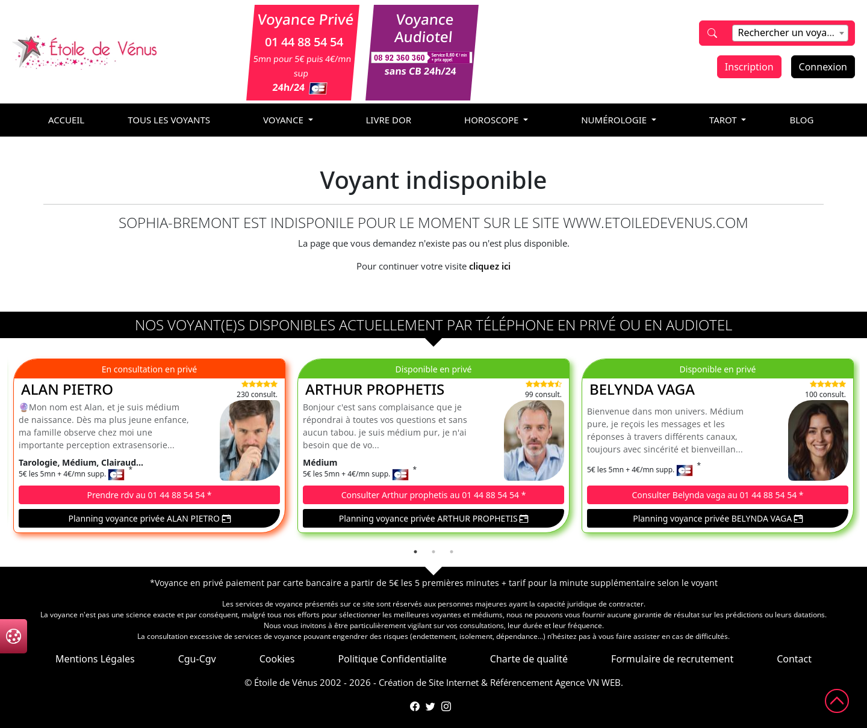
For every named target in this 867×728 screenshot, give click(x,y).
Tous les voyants (169, 120)
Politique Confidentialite (392, 658)
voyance (284, 120)
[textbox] (790, 32)
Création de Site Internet (429, 682)
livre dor (389, 120)
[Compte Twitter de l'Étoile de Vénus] (430, 706)
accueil (66, 120)
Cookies (277, 658)
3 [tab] (452, 552)
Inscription (749, 66)
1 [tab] (415, 552)
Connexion (823, 66)
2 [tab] (433, 552)
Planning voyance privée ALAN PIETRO (149, 518)
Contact (794, 658)
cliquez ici (490, 266)
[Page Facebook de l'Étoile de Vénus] (415, 706)
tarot (724, 120)
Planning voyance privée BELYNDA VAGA (718, 518)
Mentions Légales (95, 658)
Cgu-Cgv (197, 658)
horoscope (492, 120)
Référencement (521, 682)
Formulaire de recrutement (672, 658)
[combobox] (790, 33)
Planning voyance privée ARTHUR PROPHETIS (434, 518)
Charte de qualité (529, 658)
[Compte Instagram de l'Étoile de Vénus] (446, 706)
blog (801, 120)
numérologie (615, 120)
